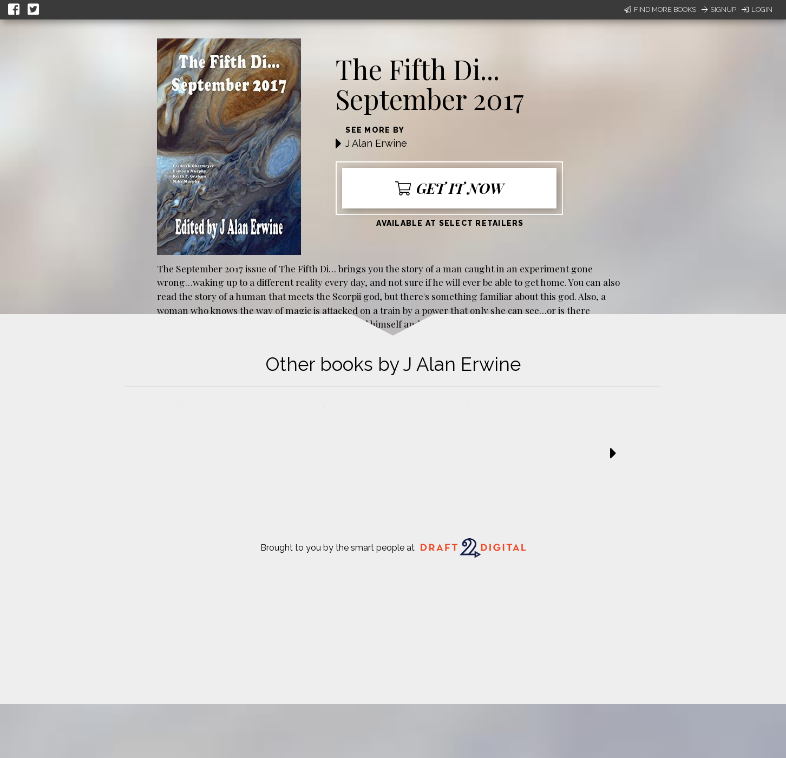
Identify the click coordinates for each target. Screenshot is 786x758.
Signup (719, 9)
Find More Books (660, 9)
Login (757, 9)
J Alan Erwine (376, 143)
